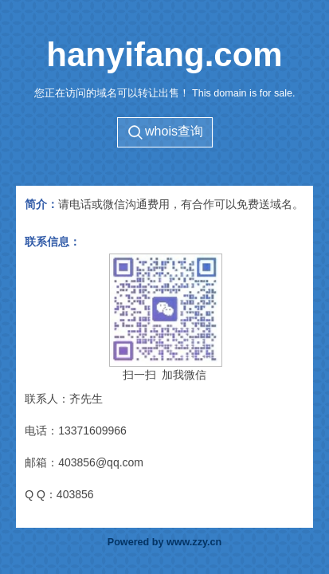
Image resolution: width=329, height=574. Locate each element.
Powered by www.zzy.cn (164, 542)
